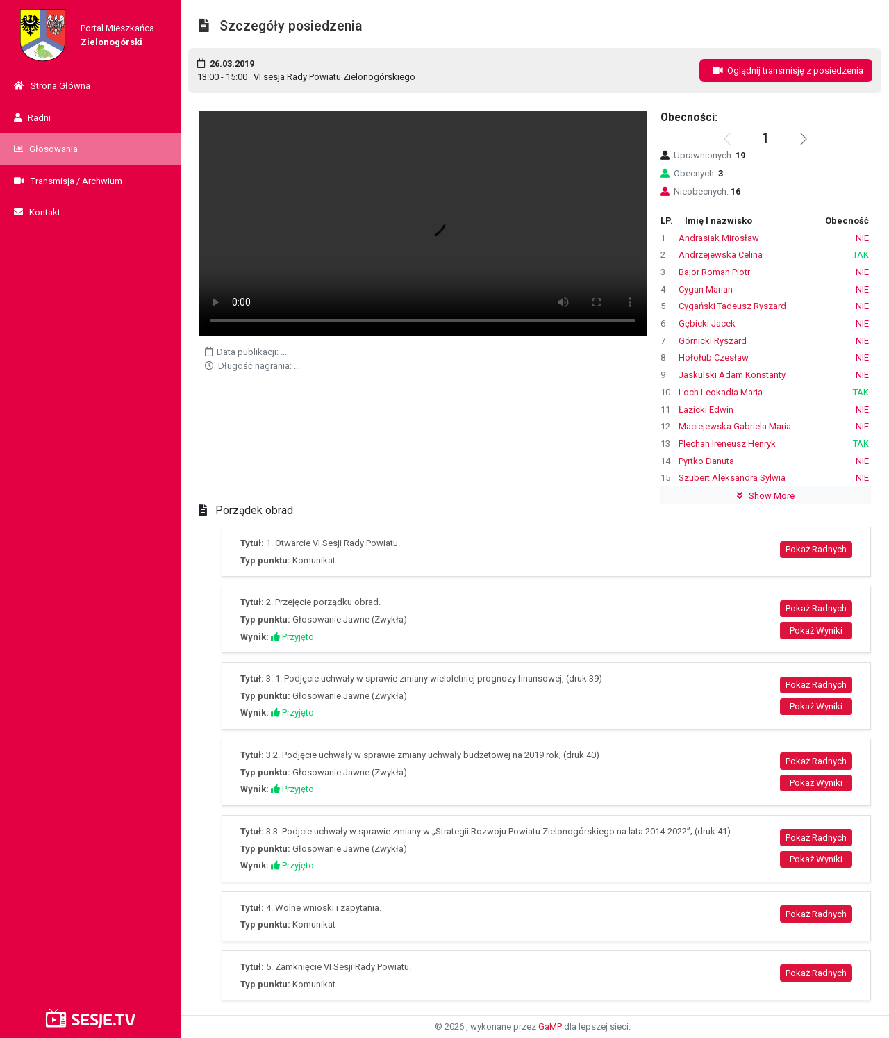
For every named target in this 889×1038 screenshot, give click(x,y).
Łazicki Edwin (706, 409)
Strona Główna (52, 86)
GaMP (550, 1026)
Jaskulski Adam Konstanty (732, 375)
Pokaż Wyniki (816, 630)
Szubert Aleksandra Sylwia (732, 477)
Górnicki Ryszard (713, 341)
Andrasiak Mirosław (719, 238)
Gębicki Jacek (707, 323)
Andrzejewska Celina (721, 254)
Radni (32, 118)
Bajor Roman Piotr (714, 272)
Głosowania (46, 149)
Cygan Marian (706, 289)
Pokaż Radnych (816, 549)
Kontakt (37, 212)
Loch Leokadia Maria (721, 392)
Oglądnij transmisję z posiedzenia (785, 70)
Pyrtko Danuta (706, 461)
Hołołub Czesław (714, 357)
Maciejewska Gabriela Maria (735, 426)
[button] (804, 139)
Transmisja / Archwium (68, 181)
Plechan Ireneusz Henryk (727, 443)
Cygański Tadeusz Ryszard (732, 306)
